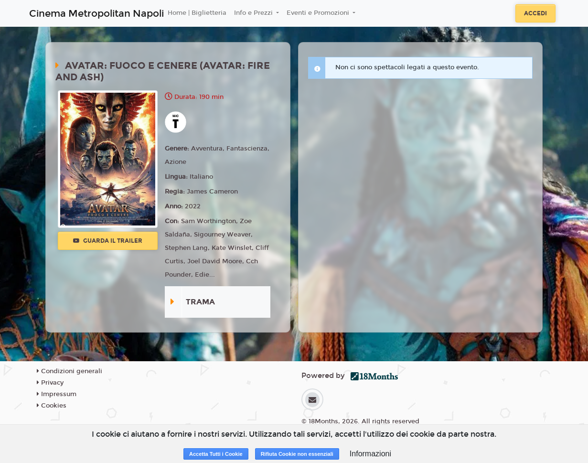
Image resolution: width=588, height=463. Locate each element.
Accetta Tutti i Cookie (216, 454)
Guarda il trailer (107, 240)
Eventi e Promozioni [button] (319, 13)
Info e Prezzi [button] (254, 13)
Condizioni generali (69, 371)
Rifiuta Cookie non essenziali (297, 454)
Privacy (50, 383)
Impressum (56, 394)
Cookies (51, 405)
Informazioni (370, 454)
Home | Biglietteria (197, 13)
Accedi (535, 13)
